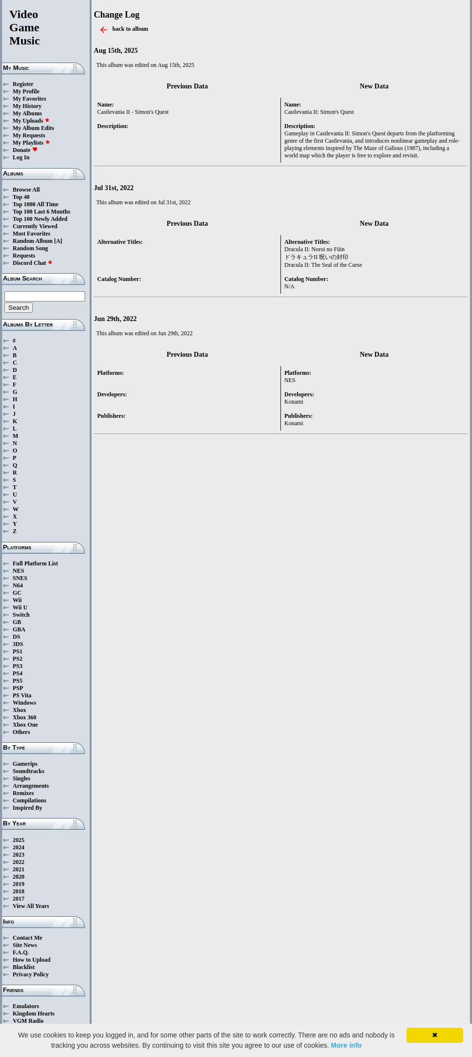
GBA (19, 629)
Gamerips (25, 763)
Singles (21, 778)
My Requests (29, 135)
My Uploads (31, 120)
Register (23, 84)
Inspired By (27, 807)
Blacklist (24, 967)
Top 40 (21, 197)
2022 (18, 862)
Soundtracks (28, 771)
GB (17, 622)
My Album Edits (33, 128)
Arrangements (31, 785)
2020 (18, 876)
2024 (18, 847)
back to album (130, 28)
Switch (21, 614)
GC (17, 592)
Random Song (30, 248)
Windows (24, 702)
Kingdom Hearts (34, 1013)
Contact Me (27, 937)
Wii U (20, 607)
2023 (18, 854)
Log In (21, 157)
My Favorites (29, 98)
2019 (18, 884)
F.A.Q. (21, 952)
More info (346, 1045)
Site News (25, 945)
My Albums (27, 113)
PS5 (17, 680)
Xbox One (25, 724)
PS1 (17, 651)
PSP (18, 688)
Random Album (33, 240)
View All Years (31, 906)
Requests (24, 255)
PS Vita (22, 695)
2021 (18, 869)
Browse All (26, 189)
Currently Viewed (35, 226)
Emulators (26, 1006)
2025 (18, 840)
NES (18, 570)
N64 (18, 585)
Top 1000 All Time (35, 204)
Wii (17, 600)
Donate (25, 150)
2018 (18, 891)
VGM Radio (28, 1020)
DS (16, 636)
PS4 (17, 673)
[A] (58, 240)
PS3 (17, 666)
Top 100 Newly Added (40, 219)
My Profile (26, 91)
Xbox (19, 710)
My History (27, 106)
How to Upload (31, 959)
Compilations (29, 800)
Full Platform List (35, 563)
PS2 (17, 658)
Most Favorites (31, 233)
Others (21, 732)
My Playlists (31, 142)
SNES (20, 578)
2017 (18, 898)
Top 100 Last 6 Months (41, 211)
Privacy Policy (31, 974)
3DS (18, 644)
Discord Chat (33, 262)
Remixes (23, 793)
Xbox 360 (24, 717)
